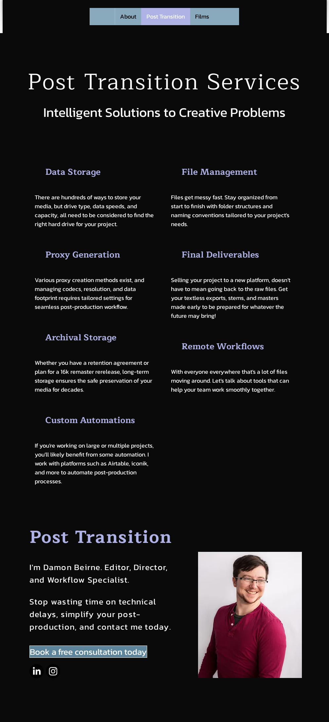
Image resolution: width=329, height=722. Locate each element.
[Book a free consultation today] (88, 652)
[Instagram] (53, 671)
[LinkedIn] (36, 671)
